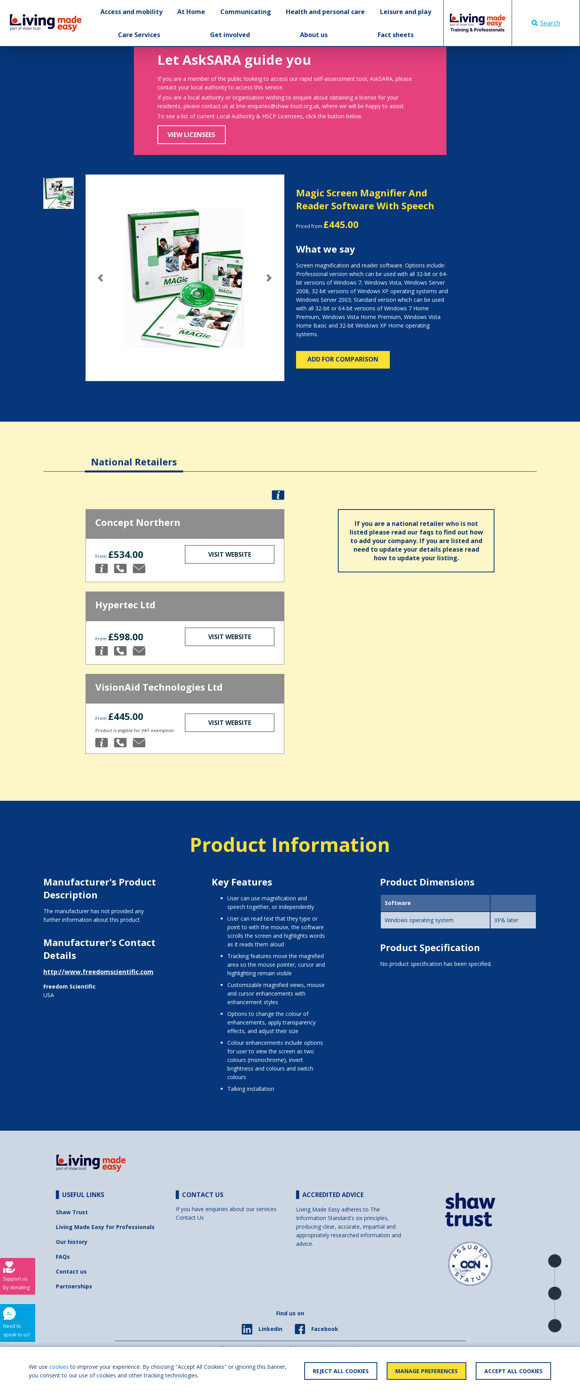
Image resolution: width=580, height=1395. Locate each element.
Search (546, 23)
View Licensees (191, 134)
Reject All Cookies (341, 1371)
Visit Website (229, 554)
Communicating (245, 11)
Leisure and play (405, 11)
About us (314, 34)
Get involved (230, 34)
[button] (100, 278)
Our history (71, 1241)
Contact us (71, 1271)
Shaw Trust (72, 1212)
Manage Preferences (426, 1371)
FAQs (63, 1256)
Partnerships (74, 1286)
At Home (191, 11)
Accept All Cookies (513, 1371)
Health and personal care (325, 11)
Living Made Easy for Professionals (105, 1227)
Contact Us (190, 1217)
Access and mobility (131, 11)
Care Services (139, 34)
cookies (59, 1366)
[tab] (134, 455)
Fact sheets (396, 34)
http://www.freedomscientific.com (98, 971)
